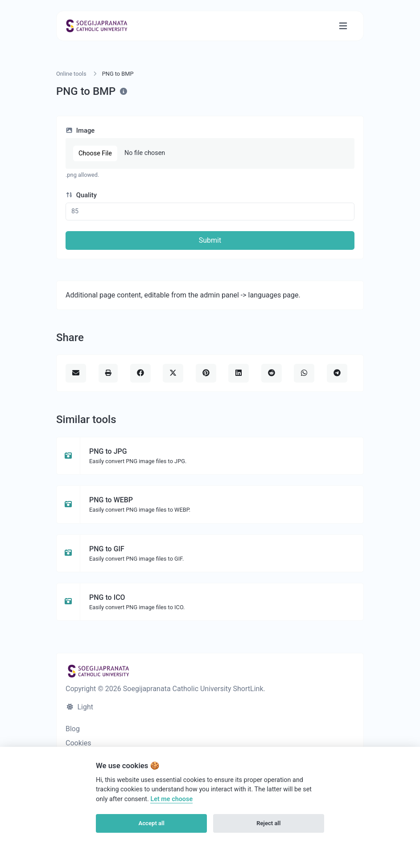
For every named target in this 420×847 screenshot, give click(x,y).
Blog (73, 729)
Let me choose (171, 799)
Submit (210, 240)
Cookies (78, 743)
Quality (81, 195)
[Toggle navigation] (343, 26)
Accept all (152, 823)
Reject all (268, 823)
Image (80, 130)
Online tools (71, 73)
